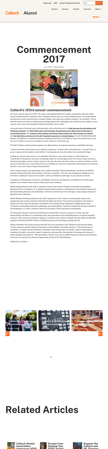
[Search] (89, 3)
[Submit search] (99, 3)
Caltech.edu (47, 3)
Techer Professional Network (70, 3)
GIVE (55, 3)
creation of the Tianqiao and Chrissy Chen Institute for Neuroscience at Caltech (61, 133)
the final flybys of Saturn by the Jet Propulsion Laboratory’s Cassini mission (44, 136)
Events (54, 9)
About (98, 9)
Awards (76, 9)
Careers (65, 9)
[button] (7, 333)
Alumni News (58, 67)
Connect (87, 9)
